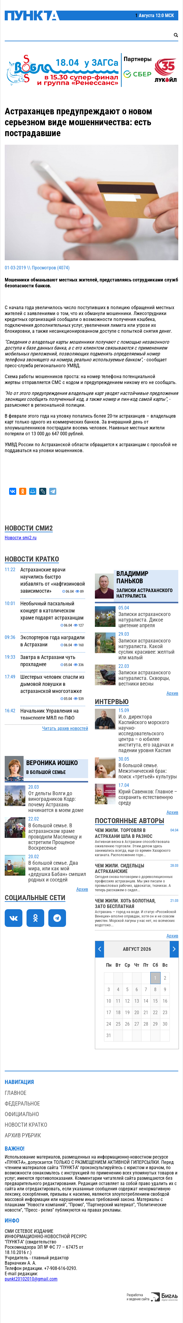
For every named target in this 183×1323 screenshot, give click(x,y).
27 (136, 1024)
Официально (22, 1114)
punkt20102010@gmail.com (31, 1279)
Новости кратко (26, 1124)
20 (136, 1012)
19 (127, 1012)
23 (165, 1012)
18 (118, 1012)
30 (165, 1024)
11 (118, 1001)
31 (108, 1035)
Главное (15, 1093)
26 (127, 1024)
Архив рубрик (23, 1135)
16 (165, 1001)
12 (127, 1001)
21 (146, 1012)
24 (108, 1024)
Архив (82, 889)
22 (155, 1012)
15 (155, 1001)
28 (146, 1024)
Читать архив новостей (65, 728)
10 (108, 1001)
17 (108, 1012)
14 (146, 1001)
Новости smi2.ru (21, 538)
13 (136, 1001)
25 (118, 1024)
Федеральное (22, 1103)
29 (155, 1024)
